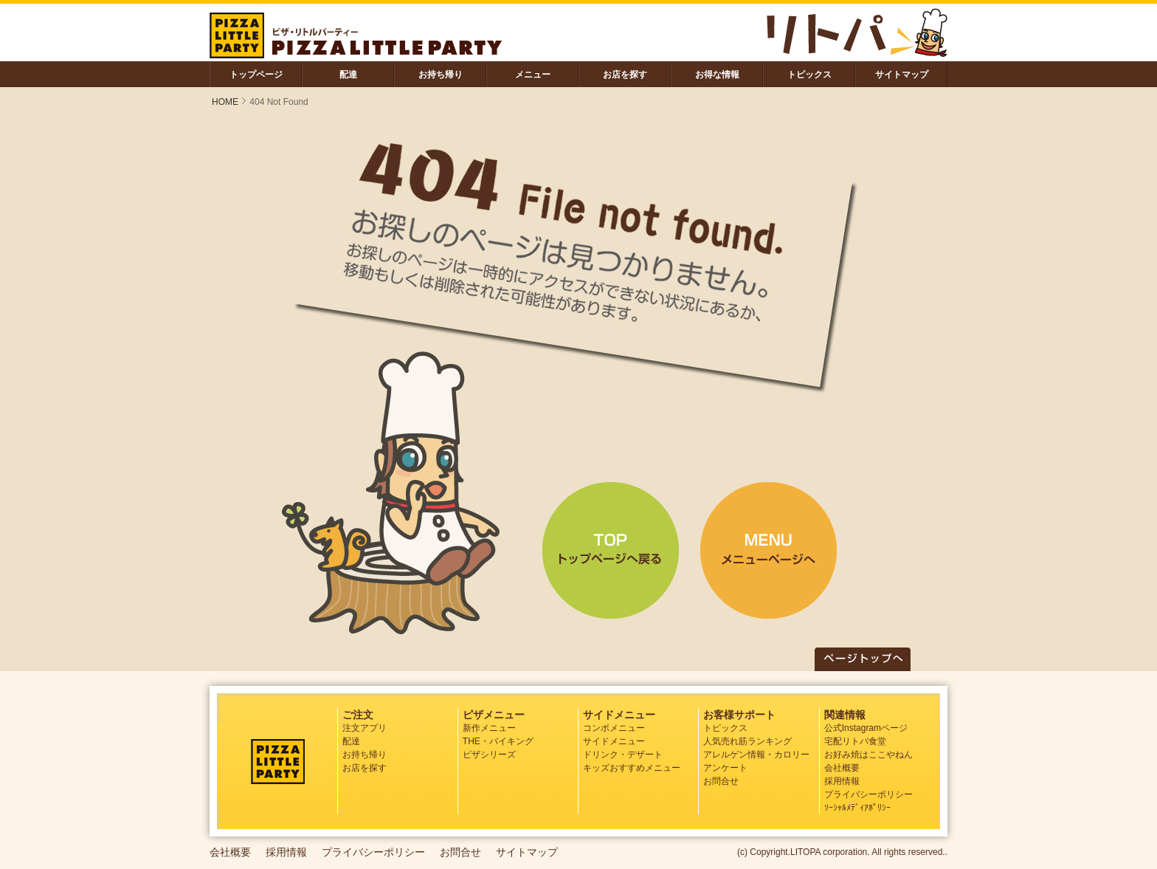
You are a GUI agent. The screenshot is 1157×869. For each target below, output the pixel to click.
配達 (348, 74)
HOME (225, 102)
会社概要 (842, 768)
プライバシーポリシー (868, 794)
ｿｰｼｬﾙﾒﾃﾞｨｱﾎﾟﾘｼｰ (857, 808)
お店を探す (625, 74)
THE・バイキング (498, 741)
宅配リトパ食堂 (855, 741)
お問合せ (721, 781)
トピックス (809, 74)
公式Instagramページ (866, 728)
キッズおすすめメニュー (631, 768)
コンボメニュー (614, 728)
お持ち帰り (440, 74)
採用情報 (842, 781)
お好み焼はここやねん (868, 754)
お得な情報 (717, 74)
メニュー (532, 74)
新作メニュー (489, 728)
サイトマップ (901, 74)
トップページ (256, 74)
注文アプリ (364, 728)
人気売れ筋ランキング (747, 741)
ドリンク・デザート (623, 754)
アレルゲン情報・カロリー (756, 754)
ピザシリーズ (489, 754)
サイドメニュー (614, 741)
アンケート (725, 768)
